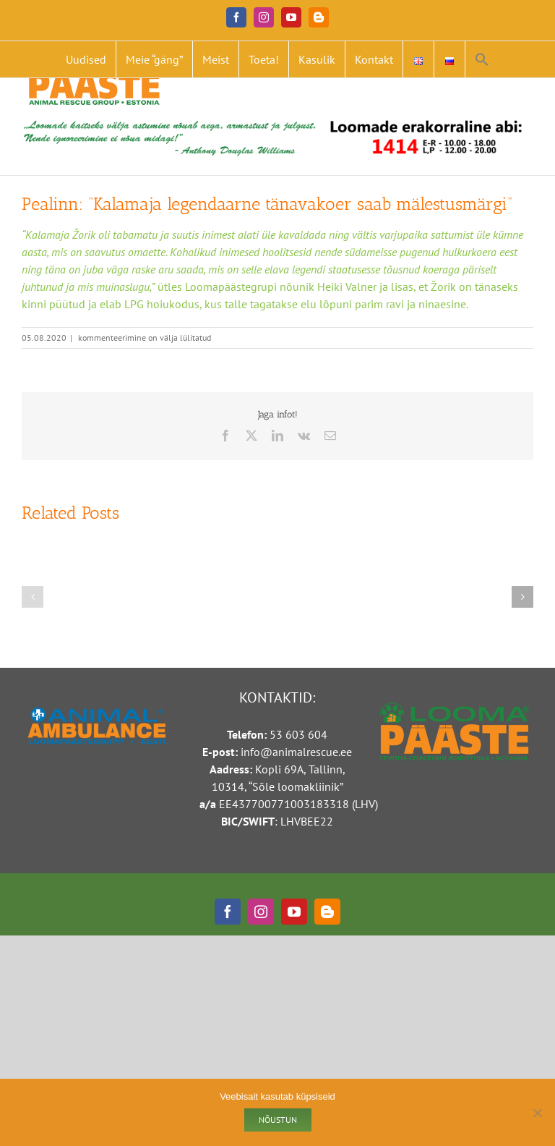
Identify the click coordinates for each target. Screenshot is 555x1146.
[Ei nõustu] (537, 1112)
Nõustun (278, 1119)
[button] (482, 59)
